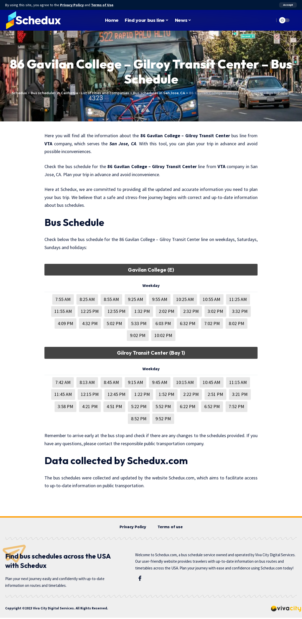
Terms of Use (103, 5)
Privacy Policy (72, 5)
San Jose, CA (122, 144)
